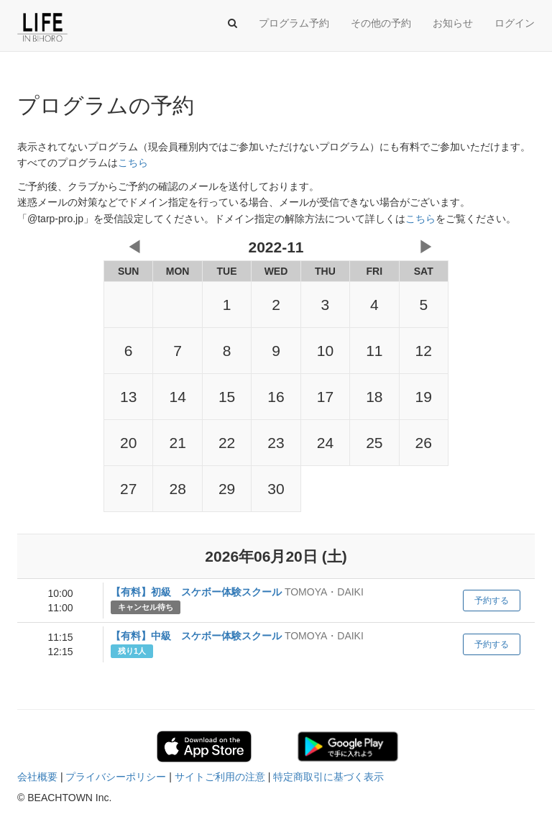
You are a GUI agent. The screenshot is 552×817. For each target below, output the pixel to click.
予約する (491, 600)
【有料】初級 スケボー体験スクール (196, 592)
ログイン (514, 23)
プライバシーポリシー (115, 776)
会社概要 (37, 776)
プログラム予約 (294, 23)
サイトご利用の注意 (220, 776)
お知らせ (453, 23)
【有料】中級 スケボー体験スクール (196, 636)
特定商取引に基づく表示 (328, 776)
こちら (133, 162)
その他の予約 (381, 23)
